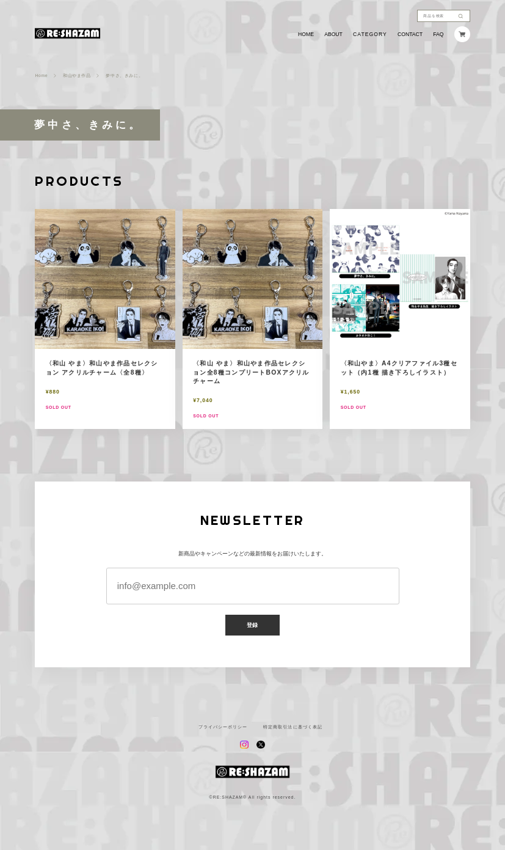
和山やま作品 (77, 76)
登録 (253, 625)
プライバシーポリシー (222, 727)
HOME (306, 34)
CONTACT (410, 34)
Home (41, 76)
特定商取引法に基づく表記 (292, 727)
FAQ (438, 34)
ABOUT (333, 34)
